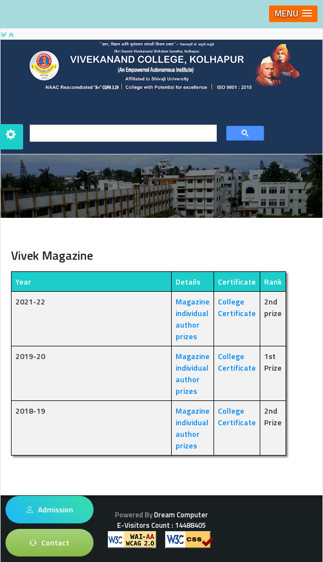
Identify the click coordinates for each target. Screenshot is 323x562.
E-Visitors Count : (161, 525)
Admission (49, 509)
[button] (293, 14)
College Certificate (237, 307)
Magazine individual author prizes (193, 319)
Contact (49, 542)
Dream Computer (180, 514)
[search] (119, 133)
